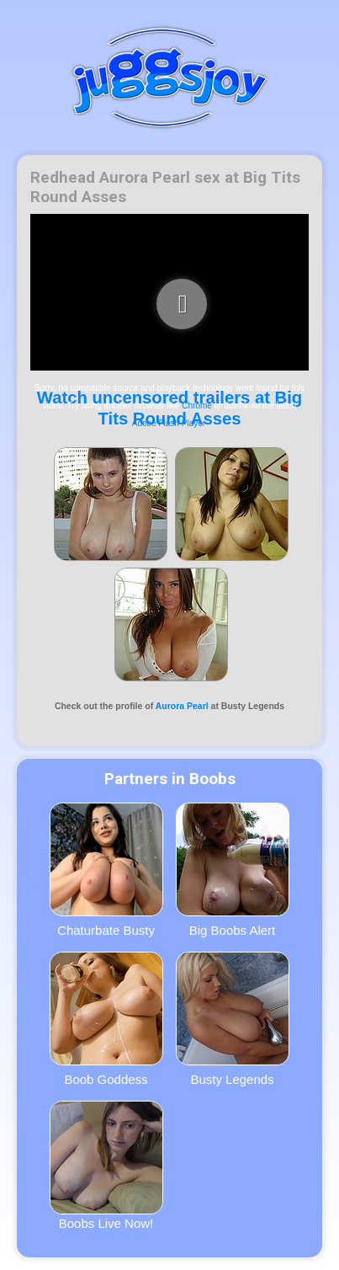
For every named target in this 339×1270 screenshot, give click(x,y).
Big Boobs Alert (232, 870)
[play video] (181, 304)
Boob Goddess (106, 1019)
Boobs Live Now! (106, 1165)
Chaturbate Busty (106, 870)
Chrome (197, 405)
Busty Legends (232, 1019)
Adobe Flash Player (168, 423)
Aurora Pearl (182, 706)
